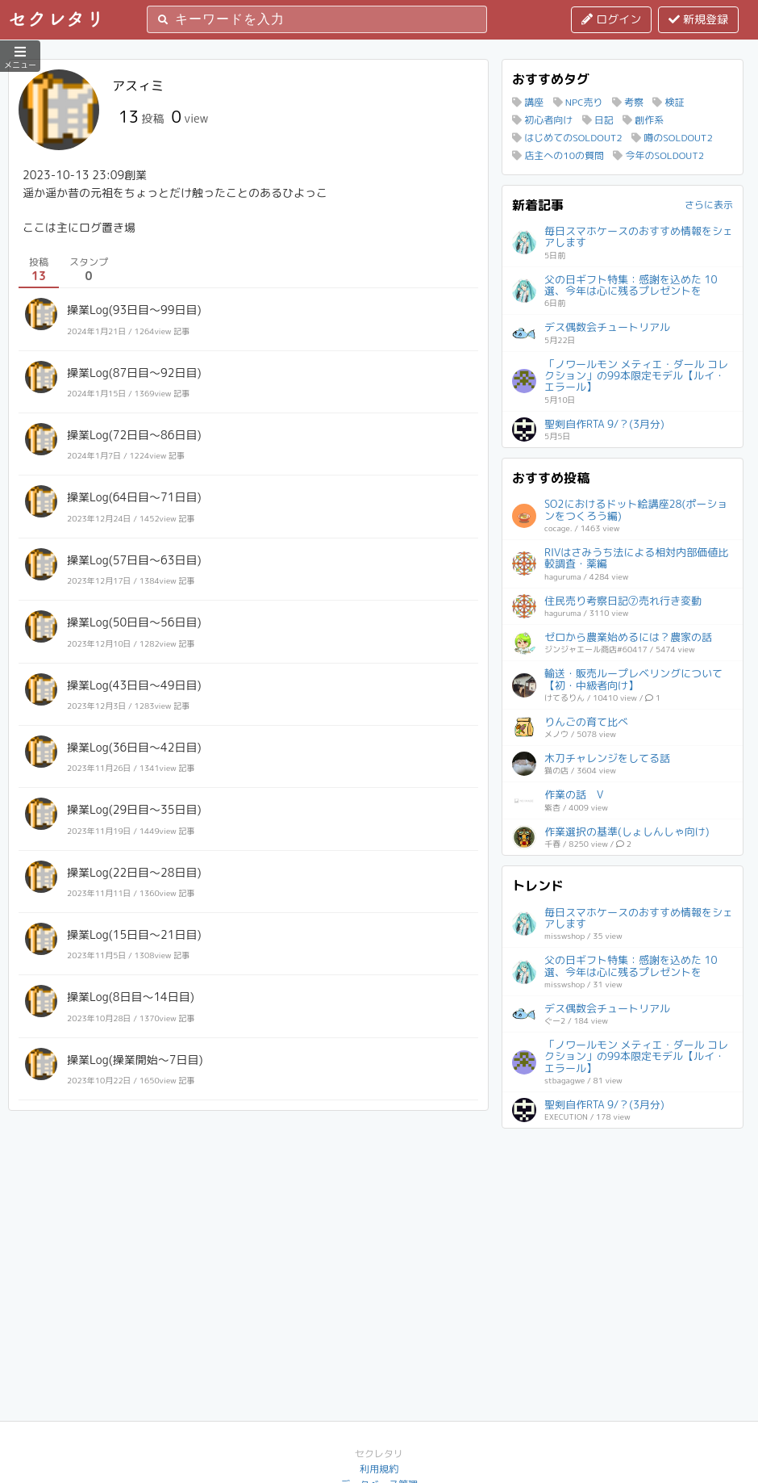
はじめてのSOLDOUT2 (567, 138)
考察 (627, 102)
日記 (598, 120)
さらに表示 (709, 205)
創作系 (643, 120)
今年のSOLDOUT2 (658, 155)
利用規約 (379, 1469)
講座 (528, 102)
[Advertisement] (622, 1239)
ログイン (611, 19)
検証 (668, 102)
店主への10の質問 (558, 155)
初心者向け (542, 120)
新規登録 (698, 19)
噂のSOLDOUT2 (672, 138)
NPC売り (578, 102)
